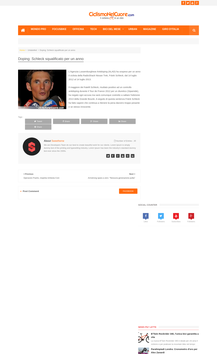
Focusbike (59, 29)
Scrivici (24, 340)
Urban (132, 29)
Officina (78, 29)
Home (22, 50)
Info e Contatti (152, 254)
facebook (125, 185)
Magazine (149, 29)
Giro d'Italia (170, 29)
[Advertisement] (167, 120)
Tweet (35, 121)
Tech (93, 29)
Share (58, 121)
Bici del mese (112, 29)
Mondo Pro (38, 29)
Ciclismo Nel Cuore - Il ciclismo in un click (111, 349)
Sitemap (59, 340)
